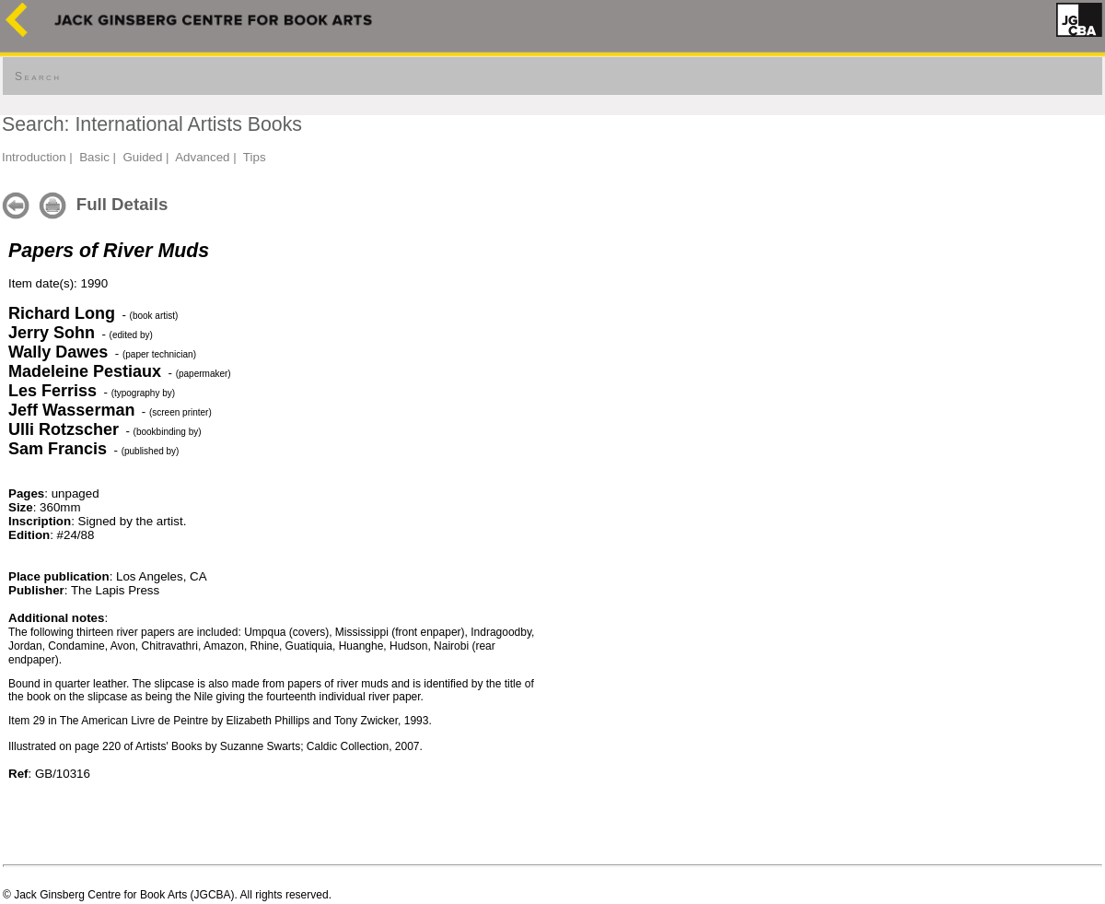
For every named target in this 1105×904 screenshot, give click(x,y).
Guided (142, 157)
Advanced (202, 157)
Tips (254, 157)
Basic (94, 157)
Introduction (34, 157)
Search (38, 76)
